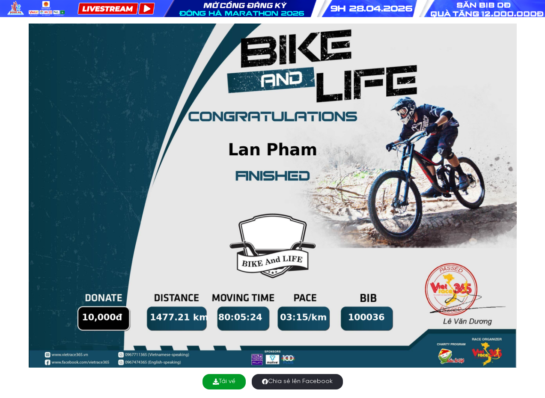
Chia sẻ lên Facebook (297, 381)
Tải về (224, 381)
